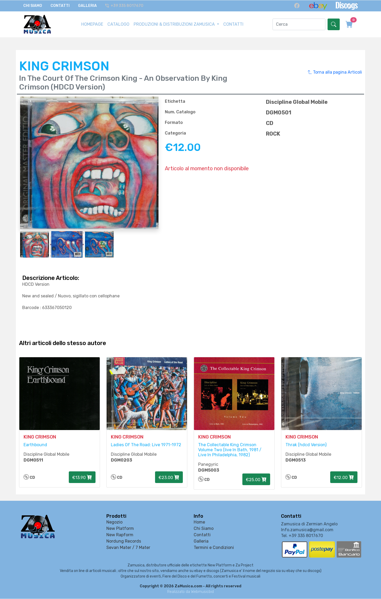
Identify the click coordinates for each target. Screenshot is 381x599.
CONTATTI (233, 23)
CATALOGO (118, 23)
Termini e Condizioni (214, 547)
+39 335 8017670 (124, 6)
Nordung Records (123, 541)
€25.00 (256, 480)
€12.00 (344, 478)
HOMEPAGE (92, 23)
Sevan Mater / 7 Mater (128, 547)
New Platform (120, 528)
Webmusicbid (202, 592)
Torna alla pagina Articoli (335, 72)
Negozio (114, 522)
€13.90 (82, 478)
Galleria (87, 5)
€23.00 (168, 478)
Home (199, 522)
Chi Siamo (32, 5)
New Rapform (119, 535)
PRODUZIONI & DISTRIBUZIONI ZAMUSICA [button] (175, 23)
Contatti (60, 5)
